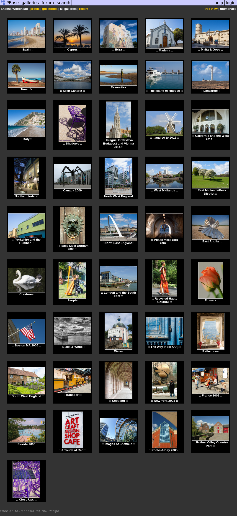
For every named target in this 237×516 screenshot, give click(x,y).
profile (35, 8)
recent (83, 8)
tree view (211, 8)
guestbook (49, 8)
